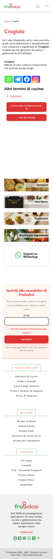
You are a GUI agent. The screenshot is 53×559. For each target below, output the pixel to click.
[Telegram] (18, 78)
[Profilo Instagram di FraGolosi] (29, 538)
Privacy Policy (26, 475)
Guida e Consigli (26, 381)
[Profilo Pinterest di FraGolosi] (24, 538)
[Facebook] (27, 78)
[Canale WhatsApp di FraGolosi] (38, 538)
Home (7, 21)
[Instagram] (36, 78)
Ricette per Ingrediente (26, 440)
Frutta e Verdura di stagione (26, 390)
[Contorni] (26, 185)
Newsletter (26, 484)
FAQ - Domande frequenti (26, 470)
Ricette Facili (26, 431)
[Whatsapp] (9, 78)
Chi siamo (26, 460)
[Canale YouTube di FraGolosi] (33, 538)
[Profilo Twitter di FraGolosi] (15, 538)
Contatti (26, 465)
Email (26, 315)
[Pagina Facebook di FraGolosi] (19, 538)
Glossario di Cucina (26, 376)
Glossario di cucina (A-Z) (26, 435)
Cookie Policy (26, 479)
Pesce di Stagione (26, 395)
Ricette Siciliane (26, 421)
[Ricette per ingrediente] (26, 235)
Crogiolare (16, 96)
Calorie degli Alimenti (26, 386)
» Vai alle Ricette (26, 117)
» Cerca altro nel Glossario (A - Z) (26, 107)
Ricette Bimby (26, 426)
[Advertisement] (26, 152)
